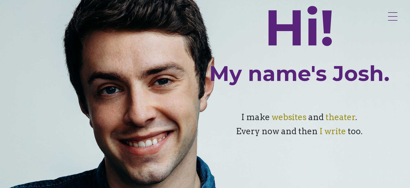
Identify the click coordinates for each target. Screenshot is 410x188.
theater (341, 117)
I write (333, 131)
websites (289, 117)
